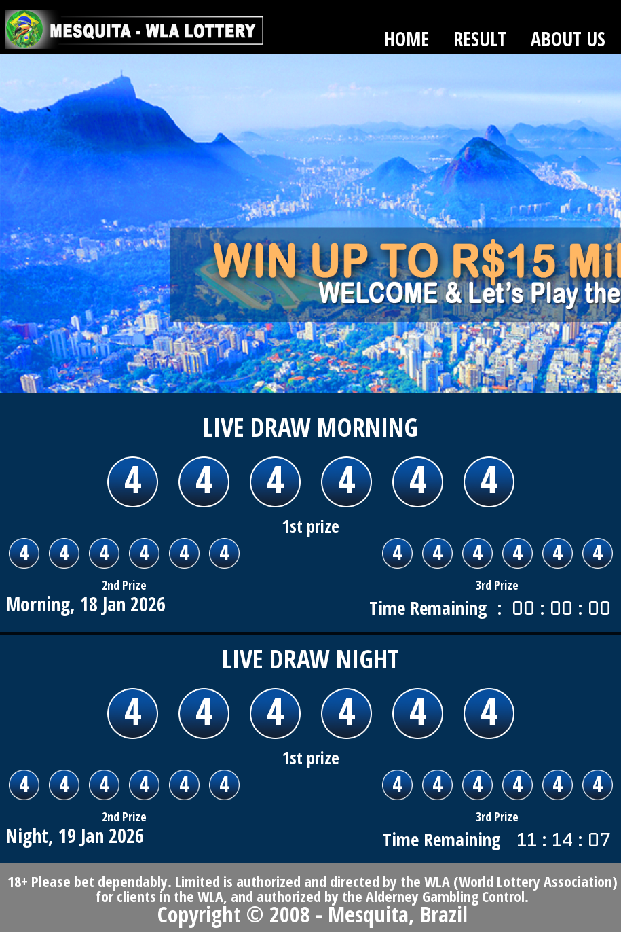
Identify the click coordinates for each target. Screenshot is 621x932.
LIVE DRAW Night (310, 658)
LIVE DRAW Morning (310, 426)
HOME (406, 39)
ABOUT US (568, 39)
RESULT (479, 39)
